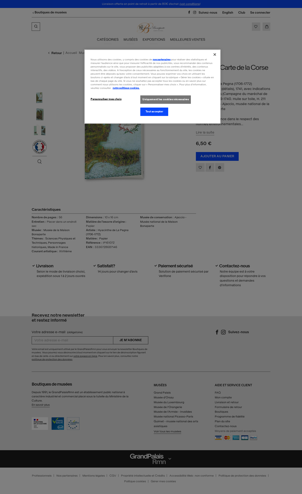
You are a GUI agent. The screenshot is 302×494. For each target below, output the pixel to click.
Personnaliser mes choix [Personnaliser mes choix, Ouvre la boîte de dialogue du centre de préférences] (106, 99)
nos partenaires (162, 59)
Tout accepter (154, 111)
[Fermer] (214, 54)
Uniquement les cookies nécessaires (165, 99)
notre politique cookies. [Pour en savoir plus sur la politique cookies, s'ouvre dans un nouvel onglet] (126, 88)
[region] (152, 86)
